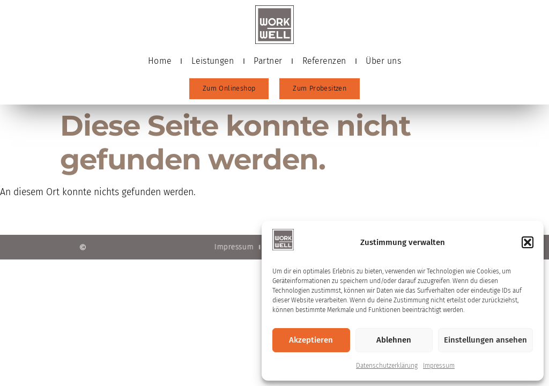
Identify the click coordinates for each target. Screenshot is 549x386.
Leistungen (212, 61)
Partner (268, 61)
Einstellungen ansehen (485, 340)
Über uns (383, 61)
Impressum (439, 365)
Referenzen (324, 61)
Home (160, 61)
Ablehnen (393, 340)
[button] (527, 242)
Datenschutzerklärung (387, 365)
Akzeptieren (311, 340)
